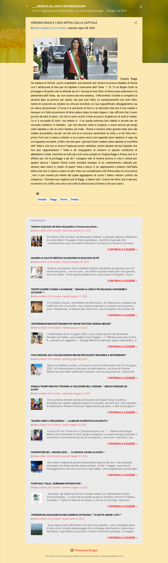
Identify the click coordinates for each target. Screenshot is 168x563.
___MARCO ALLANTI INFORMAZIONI (59, 6)
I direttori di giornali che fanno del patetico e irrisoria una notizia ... (65, 226)
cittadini (42, 199)
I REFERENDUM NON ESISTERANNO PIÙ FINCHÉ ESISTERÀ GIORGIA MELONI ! (71, 323)
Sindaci (75, 199)
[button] (135, 23)
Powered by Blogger (84, 550)
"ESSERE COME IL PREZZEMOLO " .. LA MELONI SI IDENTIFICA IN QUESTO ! (69, 420)
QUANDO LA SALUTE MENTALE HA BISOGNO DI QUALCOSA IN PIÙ (65, 258)
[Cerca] (140, 7)
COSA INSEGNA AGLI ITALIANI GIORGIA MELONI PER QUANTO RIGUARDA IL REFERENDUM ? (78, 355)
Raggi (53, 199)
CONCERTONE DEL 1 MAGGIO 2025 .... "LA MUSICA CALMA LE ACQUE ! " (68, 452)
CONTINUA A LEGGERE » (122, 249)
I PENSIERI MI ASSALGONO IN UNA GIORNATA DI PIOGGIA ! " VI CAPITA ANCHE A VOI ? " (76, 514)
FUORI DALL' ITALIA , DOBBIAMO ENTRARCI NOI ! (56, 483)
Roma (63, 199)
